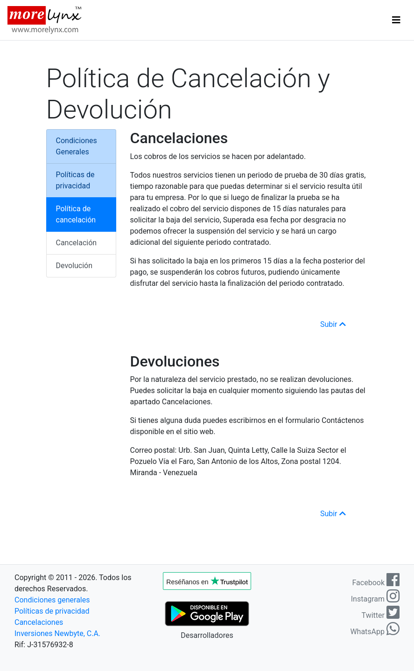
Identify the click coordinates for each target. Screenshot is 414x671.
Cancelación (76, 242)
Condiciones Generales (76, 146)
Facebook (376, 582)
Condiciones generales (52, 599)
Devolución (74, 265)
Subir (333, 324)
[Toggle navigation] (396, 20)
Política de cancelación (76, 214)
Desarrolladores (207, 635)
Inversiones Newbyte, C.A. (57, 633)
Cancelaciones (38, 622)
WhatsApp (375, 631)
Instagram (375, 599)
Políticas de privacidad (75, 180)
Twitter (381, 615)
